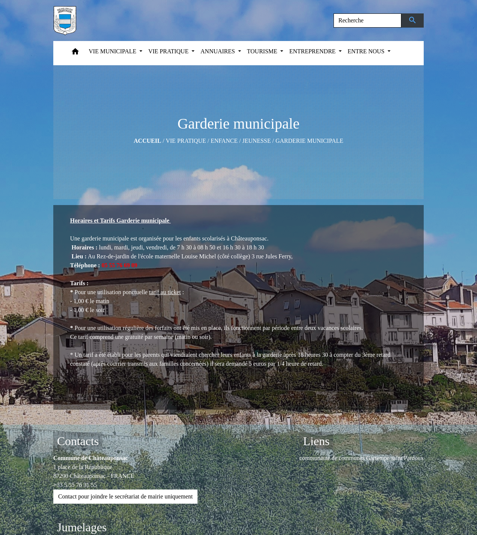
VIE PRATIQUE (186, 141)
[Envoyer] (412, 20)
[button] (75, 53)
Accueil (147, 141)
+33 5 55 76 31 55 (75, 485)
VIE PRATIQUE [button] (169, 51)
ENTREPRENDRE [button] (313, 51)
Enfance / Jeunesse (241, 141)
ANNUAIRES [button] (218, 51)
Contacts (78, 441)
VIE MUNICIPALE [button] (113, 51)
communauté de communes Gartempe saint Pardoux (361, 458)
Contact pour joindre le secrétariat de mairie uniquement (125, 496)
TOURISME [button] (263, 51)
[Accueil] (64, 20)
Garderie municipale (309, 141)
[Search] (367, 20)
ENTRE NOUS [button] (367, 51)
